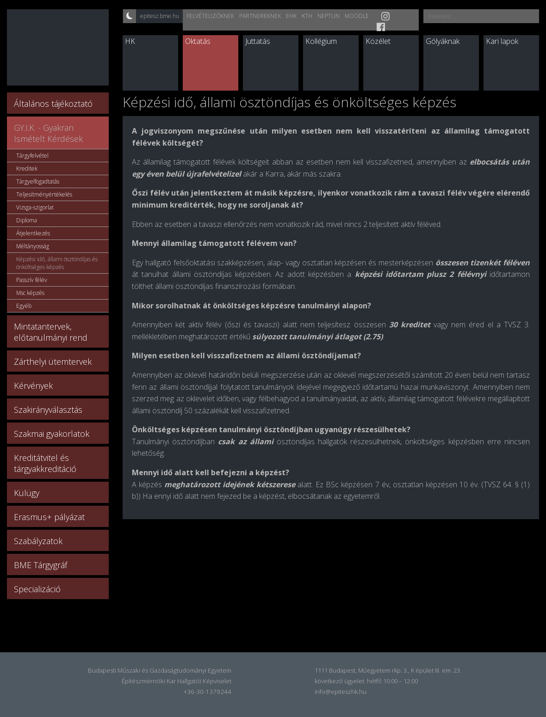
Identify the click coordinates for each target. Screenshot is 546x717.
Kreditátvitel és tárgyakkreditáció (45, 463)
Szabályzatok (38, 540)
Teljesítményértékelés (44, 194)
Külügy (26, 492)
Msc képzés (30, 293)
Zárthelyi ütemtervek (53, 361)
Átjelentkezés (33, 233)
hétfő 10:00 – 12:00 (392, 681)
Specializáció (37, 588)
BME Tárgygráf (40, 564)
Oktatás (198, 41)
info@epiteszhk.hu (340, 691)
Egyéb (23, 306)
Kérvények (33, 385)
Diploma (26, 220)
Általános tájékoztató (53, 103)
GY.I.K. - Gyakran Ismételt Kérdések (48, 133)
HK (130, 41)
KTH (307, 16)
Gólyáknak (442, 41)
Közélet (378, 41)
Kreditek (26, 168)
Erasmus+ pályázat (49, 516)
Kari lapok (502, 41)
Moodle (357, 16)
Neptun (328, 16)
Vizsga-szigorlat (35, 207)
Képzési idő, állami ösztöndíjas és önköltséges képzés (57, 263)
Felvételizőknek (210, 16)
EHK (291, 16)
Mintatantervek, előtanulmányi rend (50, 332)
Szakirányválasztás (48, 409)
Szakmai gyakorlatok (51, 433)
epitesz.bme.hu (159, 16)
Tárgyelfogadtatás (37, 181)
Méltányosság (32, 246)
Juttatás (257, 41)
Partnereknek (260, 16)
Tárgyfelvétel (32, 155)
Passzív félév (31, 280)
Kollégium (321, 41)
